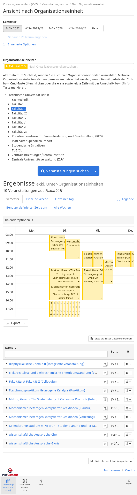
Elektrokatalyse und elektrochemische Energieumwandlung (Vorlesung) (58, 373)
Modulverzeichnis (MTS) (25, 485)
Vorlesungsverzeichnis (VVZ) (20, 4)
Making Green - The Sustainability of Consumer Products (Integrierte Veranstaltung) (67, 399)
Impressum (112, 470)
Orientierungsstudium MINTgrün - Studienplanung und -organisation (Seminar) (64, 426)
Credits (130, 470)
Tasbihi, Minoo (65, 297)
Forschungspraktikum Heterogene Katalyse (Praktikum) (47, 390)
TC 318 (74, 294)
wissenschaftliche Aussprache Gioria (34, 443)
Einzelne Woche (37, 199)
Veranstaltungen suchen (65, 170)
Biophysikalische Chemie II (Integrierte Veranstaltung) (46, 364)
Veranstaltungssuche (55, 4)
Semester (9, 22)
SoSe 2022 (13, 28)
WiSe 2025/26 (34, 28)
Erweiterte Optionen (19, 44)
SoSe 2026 (56, 28)
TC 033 (74, 277)
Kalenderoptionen (18, 220)
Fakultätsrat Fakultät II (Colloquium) (34, 381)
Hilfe (41, 482)
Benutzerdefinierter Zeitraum (26, 207)
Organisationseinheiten (19, 60)
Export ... (16, 323)
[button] (63, 248)
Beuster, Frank (92, 281)
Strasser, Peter (59, 248)
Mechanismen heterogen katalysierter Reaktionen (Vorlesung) (52, 417)
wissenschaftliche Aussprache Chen (34, 434)
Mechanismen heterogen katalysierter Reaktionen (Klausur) (50, 408)
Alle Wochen (62, 207)
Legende (125, 199)
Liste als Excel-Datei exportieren (111, 338)
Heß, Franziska (65, 281)
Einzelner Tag (64, 199)
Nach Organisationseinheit (88, 4)
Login (128, 482)
